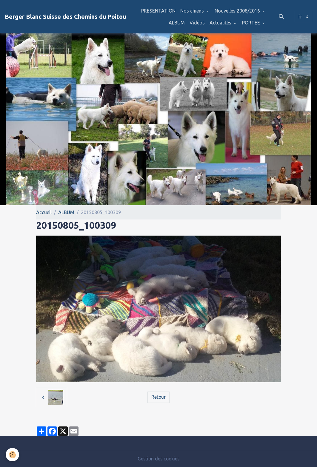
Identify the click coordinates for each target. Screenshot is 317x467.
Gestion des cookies (158, 458)
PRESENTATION (158, 10)
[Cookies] (12, 454)
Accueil (44, 212)
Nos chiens (192, 10)
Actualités (221, 22)
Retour (158, 397)
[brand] (65, 16)
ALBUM (177, 22)
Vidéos (197, 22)
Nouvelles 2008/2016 (238, 10)
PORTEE (251, 22)
